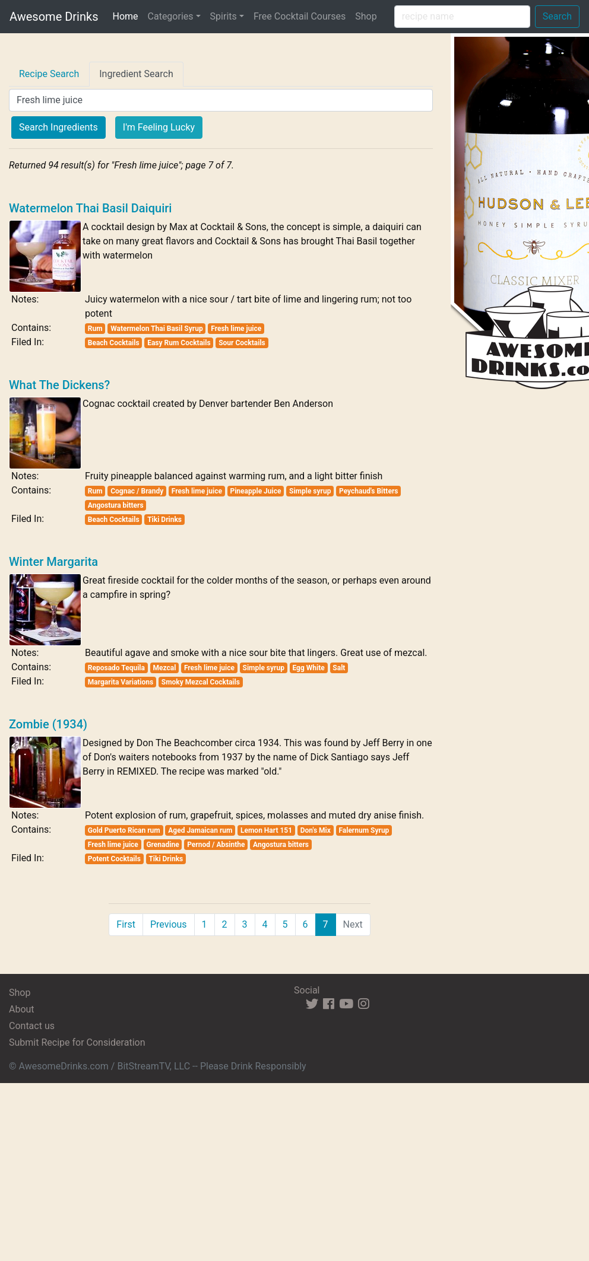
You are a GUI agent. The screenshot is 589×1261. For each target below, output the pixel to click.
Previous (168, 924)
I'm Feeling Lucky (159, 127)
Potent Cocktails (114, 859)
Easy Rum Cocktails (178, 343)
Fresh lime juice (236, 328)
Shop (365, 16)
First (125, 924)
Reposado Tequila (116, 668)
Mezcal (164, 668)
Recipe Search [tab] (49, 73)
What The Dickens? (59, 385)
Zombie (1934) (48, 724)
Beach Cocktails (114, 343)
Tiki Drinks (164, 519)
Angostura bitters (116, 505)
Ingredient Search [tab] (136, 73)
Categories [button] (171, 16)
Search (557, 16)
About (21, 1009)
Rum (95, 328)
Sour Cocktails (241, 343)
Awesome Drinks (54, 16)
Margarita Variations (120, 682)
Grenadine (162, 844)
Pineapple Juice (255, 491)
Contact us (32, 1025)
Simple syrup (310, 491)
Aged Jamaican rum (200, 830)
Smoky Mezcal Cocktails (201, 682)
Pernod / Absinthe (216, 844)
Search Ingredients (58, 127)
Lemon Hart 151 (266, 830)
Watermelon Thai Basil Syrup (156, 328)
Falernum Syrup (363, 830)
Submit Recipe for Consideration (77, 1042)
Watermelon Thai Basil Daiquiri (90, 208)
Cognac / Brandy (136, 491)
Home (127, 15)
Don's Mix (315, 830)
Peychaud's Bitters (368, 491)
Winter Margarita (53, 562)
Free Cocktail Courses (300, 16)
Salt (338, 668)
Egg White (308, 668)
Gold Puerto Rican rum (124, 830)
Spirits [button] (223, 16)
